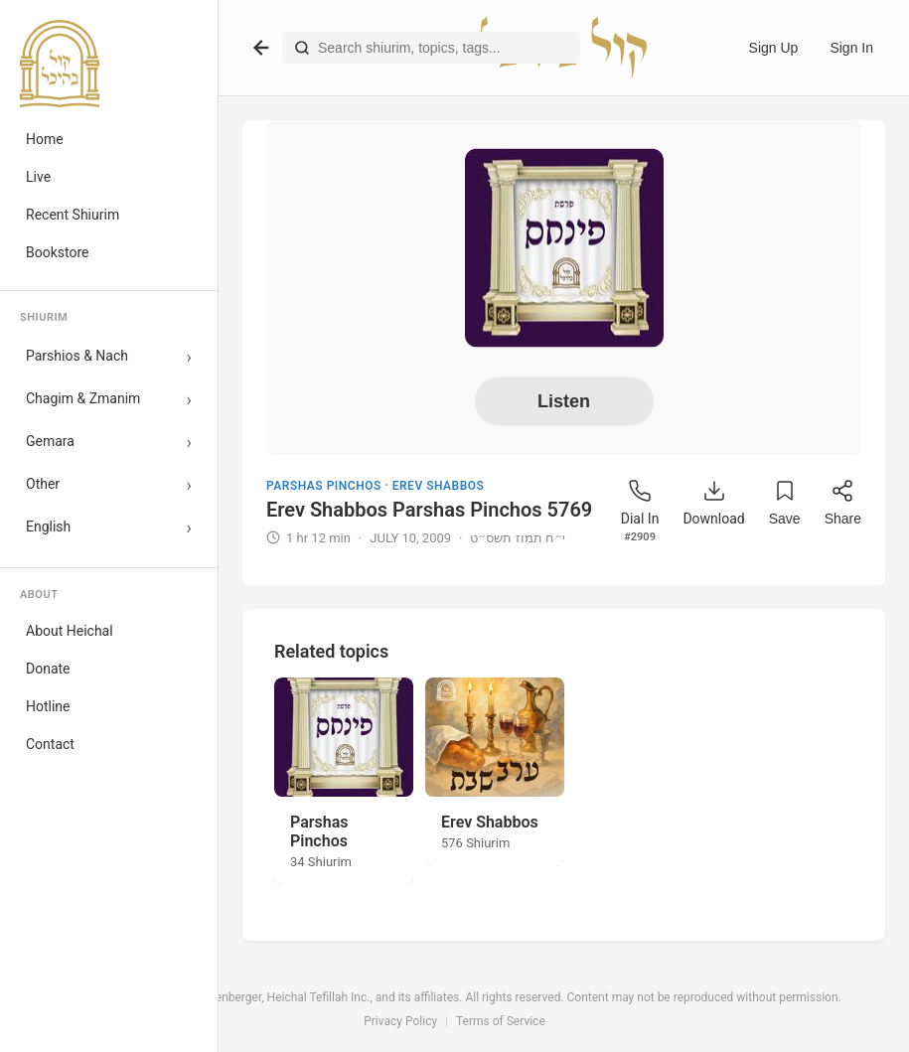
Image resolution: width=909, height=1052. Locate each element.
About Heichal (69, 631)
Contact (50, 744)
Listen (563, 401)
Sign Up (774, 48)
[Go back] (261, 48)
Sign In (851, 48)
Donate (48, 668)
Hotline (48, 706)
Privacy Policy (400, 1021)
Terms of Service (500, 1021)
